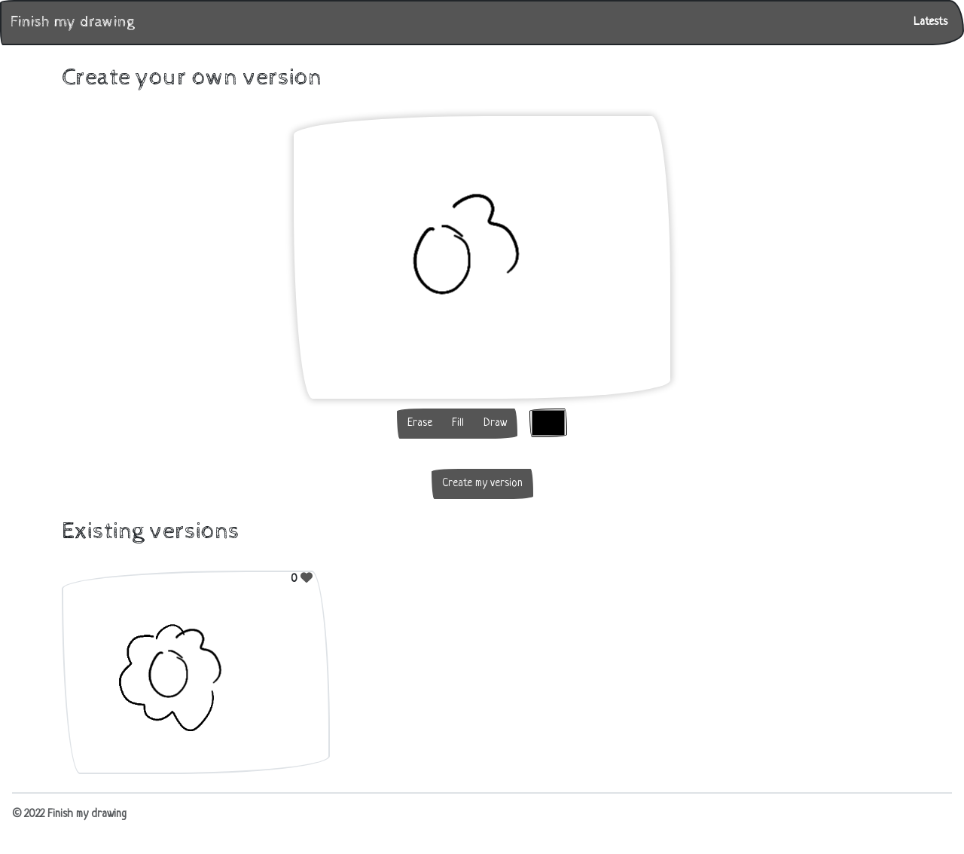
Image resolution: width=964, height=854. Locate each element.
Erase (419, 423)
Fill (458, 423)
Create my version (482, 483)
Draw (495, 423)
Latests (930, 22)
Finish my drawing (72, 22)
